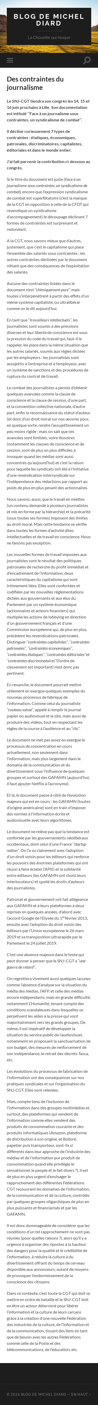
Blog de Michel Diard (49, 19)
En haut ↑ (81, 1394)
